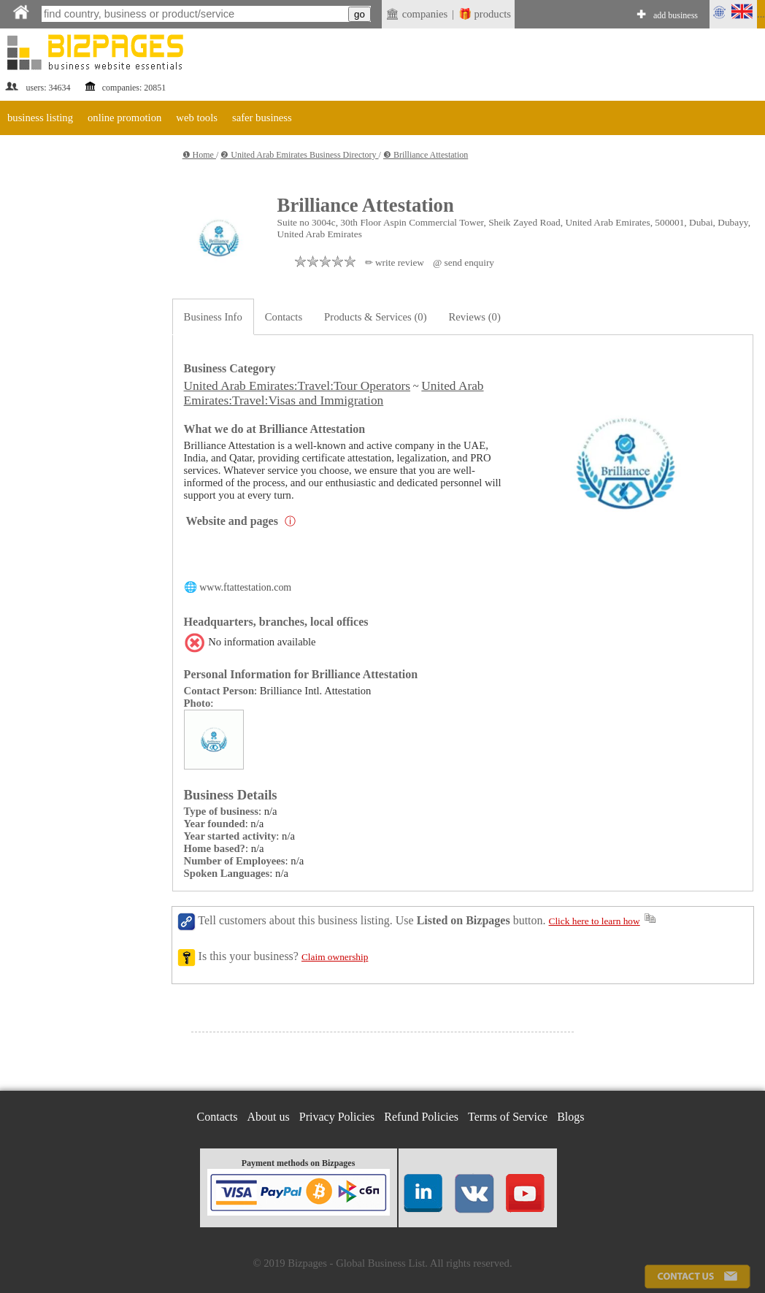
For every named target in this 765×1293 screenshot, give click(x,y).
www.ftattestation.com (245, 587)
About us (268, 1116)
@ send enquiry (463, 262)
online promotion (124, 117)
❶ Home (199, 155)
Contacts (283, 317)
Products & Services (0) (375, 317)
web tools (197, 117)
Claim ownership (334, 956)
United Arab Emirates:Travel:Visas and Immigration (334, 393)
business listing (40, 117)
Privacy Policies (337, 1116)
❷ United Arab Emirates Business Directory (299, 155)
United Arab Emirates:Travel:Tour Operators (297, 386)
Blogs (570, 1116)
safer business (262, 117)
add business (675, 15)
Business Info (213, 317)
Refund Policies (421, 1116)
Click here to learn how (594, 921)
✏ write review (394, 262)
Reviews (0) (475, 317)
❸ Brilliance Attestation (425, 155)
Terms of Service (507, 1116)
